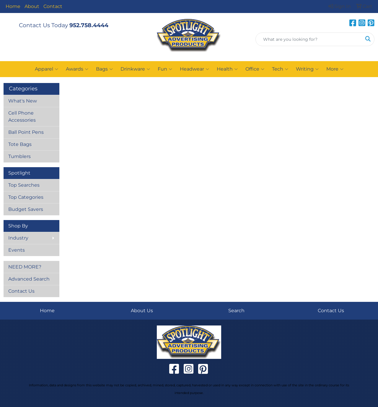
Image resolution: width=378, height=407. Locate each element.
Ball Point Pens (26, 132)
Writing (307, 69)
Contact (52, 6)
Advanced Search (29, 279)
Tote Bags (20, 144)
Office (254, 69)
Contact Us (21, 291)
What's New (22, 101)
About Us (142, 310)
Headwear (194, 69)
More (334, 69)
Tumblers (19, 156)
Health (227, 69)
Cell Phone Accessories (22, 116)
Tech (280, 69)
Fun (165, 69)
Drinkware (135, 69)
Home (13, 6)
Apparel (46, 69)
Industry (18, 238)
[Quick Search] (308, 39)
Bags (104, 69)
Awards (77, 69)
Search (236, 310)
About (32, 6)
